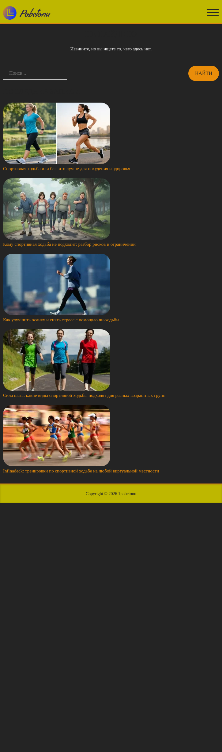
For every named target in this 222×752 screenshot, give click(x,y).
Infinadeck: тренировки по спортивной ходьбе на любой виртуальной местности (81, 470)
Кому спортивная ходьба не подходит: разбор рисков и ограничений (69, 244)
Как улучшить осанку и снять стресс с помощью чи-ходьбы (61, 319)
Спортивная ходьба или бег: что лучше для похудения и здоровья (66, 168)
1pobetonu (127, 494)
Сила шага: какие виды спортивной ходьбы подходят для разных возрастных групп (84, 395)
